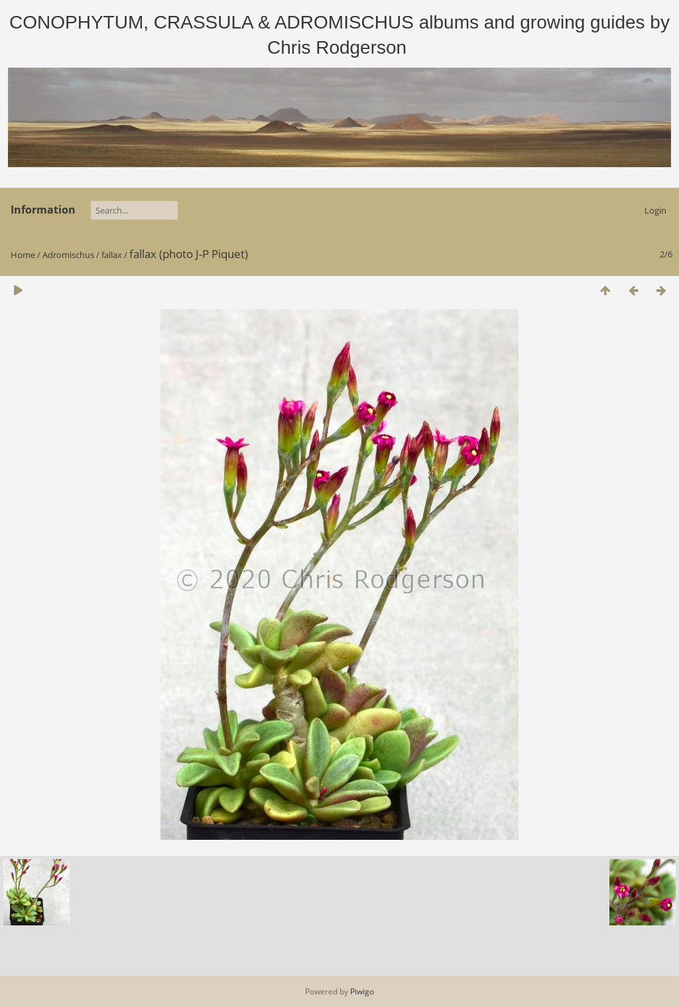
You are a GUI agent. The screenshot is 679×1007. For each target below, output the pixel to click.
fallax (111, 255)
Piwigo (362, 991)
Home (23, 255)
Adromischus (68, 255)
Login (655, 210)
